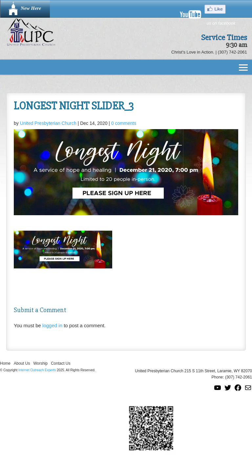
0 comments (123, 123)
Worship (40, 363)
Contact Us (60, 363)
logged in (52, 325)
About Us (22, 363)
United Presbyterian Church (48, 123)
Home (5, 363)
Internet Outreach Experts (37, 370)
